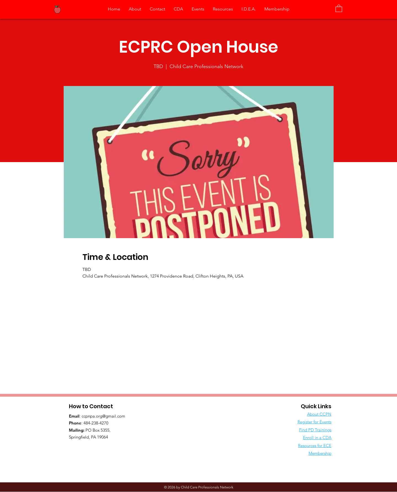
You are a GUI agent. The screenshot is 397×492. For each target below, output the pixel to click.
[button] (339, 8)
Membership (320, 453)
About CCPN (319, 414)
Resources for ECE (314, 445)
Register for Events (314, 421)
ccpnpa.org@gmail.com (103, 416)
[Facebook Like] (103, 448)
